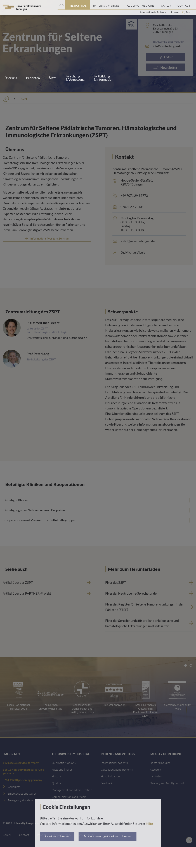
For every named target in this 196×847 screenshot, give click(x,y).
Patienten (33, 78)
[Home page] (61, 5)
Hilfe (149, 824)
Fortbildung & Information (103, 77)
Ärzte (52, 78)
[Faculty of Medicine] (140, 5)
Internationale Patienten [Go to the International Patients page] (154, 12)
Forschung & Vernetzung (74, 77)
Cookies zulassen (57, 836)
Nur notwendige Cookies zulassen (107, 836)
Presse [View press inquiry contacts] (175, 12)
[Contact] (183, 5)
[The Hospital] (77, 5)
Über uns (10, 78)
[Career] (166, 5)
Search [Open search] (189, 12)
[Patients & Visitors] (106, 5)
